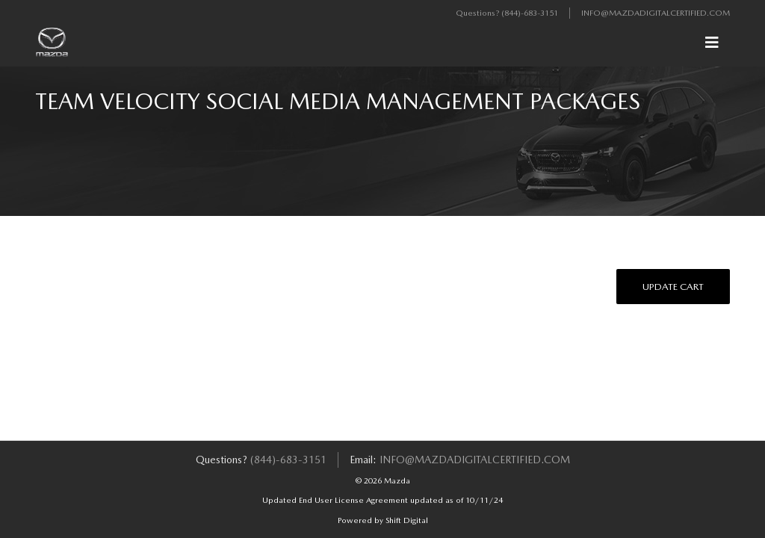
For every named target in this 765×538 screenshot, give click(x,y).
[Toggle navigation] (712, 43)
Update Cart (673, 286)
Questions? (478, 13)
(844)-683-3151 (529, 13)
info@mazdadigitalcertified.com (655, 13)
